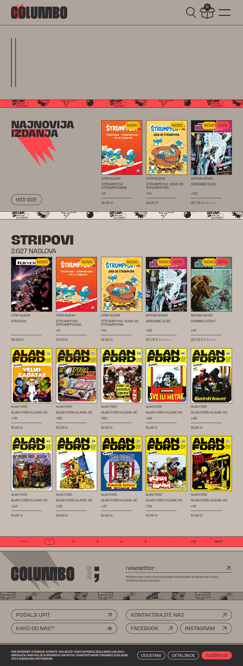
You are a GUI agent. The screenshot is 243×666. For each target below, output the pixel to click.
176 (193, 541)
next (219, 541)
